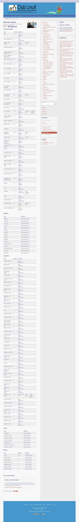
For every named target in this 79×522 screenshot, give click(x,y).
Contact (27, 16)
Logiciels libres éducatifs (47, 62)
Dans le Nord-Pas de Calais (48, 49)
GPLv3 (54, 504)
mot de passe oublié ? (18, 487)
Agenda (43, 107)
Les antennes (33, 16)
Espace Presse (46, 52)
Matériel (44, 77)
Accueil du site (7, 18)
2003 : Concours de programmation (47, 37)
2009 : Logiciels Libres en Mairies (48, 39)
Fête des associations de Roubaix (48, 131)
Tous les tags (44, 140)
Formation (47, 144)
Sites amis (45, 97)
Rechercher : (43, 102)
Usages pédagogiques (47, 67)
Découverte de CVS (47, 74)
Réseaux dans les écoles (48, 63)
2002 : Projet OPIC (46, 34)
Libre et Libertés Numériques (48, 54)
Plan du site (25, 504)
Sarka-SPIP (49, 504)
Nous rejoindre (45, 24)
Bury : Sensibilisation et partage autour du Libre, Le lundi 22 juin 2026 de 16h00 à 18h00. (67, 68)
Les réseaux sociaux (47, 92)
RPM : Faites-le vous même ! (48, 84)
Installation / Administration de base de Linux (48, 72)
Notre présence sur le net (47, 95)
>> (55, 103)
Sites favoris (44, 111)
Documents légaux (46, 25)
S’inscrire (11, 487)
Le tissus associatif (46, 47)
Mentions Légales (35, 507)
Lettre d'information (37, 504)
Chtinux (43, 142)
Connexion (7, 487)
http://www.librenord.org (67, 31)
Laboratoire (45, 76)
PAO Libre (45, 79)
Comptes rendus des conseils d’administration (48, 31)
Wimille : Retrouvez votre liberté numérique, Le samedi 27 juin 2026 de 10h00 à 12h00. (66, 72)
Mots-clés (44, 109)
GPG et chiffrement (46, 68)
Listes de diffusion (46, 44)
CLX (10, 26)
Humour (44, 70)
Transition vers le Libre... (48, 65)
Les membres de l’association (48, 90)
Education (45, 59)
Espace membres (41, 16)
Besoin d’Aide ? (21, 16)
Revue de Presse (46, 46)
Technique (45, 82)
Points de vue (45, 98)
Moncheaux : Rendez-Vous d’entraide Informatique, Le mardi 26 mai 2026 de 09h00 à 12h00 (67, 76)
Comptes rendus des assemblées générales (49, 28)
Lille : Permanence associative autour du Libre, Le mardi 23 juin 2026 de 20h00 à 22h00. (67, 64)
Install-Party (15, 26)
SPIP (44, 81)
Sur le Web (44, 114)
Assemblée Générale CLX (47, 129)
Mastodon (42, 509)
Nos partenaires (46, 51)
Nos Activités (13, 16)
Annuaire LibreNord (46, 127)
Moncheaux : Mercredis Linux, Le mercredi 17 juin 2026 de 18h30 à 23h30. (66, 56)
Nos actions (45, 32)
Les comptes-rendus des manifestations (48, 42)
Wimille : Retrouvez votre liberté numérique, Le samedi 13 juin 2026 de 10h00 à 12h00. (66, 60)
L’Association (6, 16)
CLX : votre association (46, 134)
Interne (6, 26)
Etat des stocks (45, 132)
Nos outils (44, 93)
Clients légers (45, 60)
